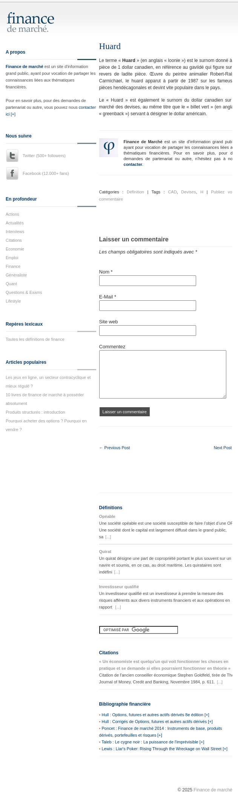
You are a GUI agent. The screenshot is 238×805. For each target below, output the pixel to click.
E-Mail (108, 297)
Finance (13, 266)
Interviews (15, 231)
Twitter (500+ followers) (44, 155)
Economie (15, 249)
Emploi (12, 257)
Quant (11, 283)
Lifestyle (13, 301)
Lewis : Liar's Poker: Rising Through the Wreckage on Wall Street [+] (164, 748)
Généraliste (16, 275)
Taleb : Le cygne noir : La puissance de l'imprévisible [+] (152, 742)
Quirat (105, 551)
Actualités (15, 223)
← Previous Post (114, 447)
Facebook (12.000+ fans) (46, 173)
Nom (106, 272)
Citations (14, 240)
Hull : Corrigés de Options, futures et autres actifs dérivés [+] (156, 721)
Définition (135, 192)
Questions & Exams (24, 292)
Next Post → (225, 447)
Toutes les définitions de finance (35, 339)
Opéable (107, 516)
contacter (133, 164)
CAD (172, 192)
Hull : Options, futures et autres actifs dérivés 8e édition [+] (155, 714)
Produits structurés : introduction (35, 412)
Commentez (112, 346)
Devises (188, 192)
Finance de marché (24, 66)
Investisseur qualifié (119, 586)
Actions (12, 214)
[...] (108, 537)
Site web (108, 321)
